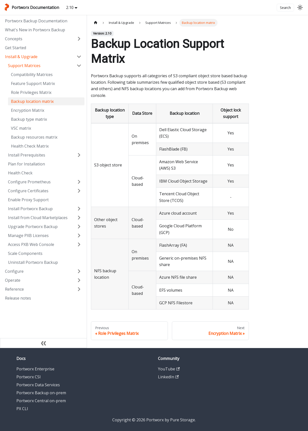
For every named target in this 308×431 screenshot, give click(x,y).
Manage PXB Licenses (28, 235)
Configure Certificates (28, 191)
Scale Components (25, 253)
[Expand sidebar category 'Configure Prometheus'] (79, 182)
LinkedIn (168, 377)
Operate (12, 280)
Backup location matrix (32, 101)
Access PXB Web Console (31, 244)
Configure (14, 271)
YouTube (169, 369)
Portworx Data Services (38, 385)
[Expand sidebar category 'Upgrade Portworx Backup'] (79, 227)
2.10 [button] (70, 7)
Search (285, 7)
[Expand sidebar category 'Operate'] (79, 280)
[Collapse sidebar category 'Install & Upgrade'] (79, 57)
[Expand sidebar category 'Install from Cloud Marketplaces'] (79, 218)
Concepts (13, 38)
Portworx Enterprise (35, 369)
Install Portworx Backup (30, 208)
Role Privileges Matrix (31, 92)
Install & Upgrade (21, 56)
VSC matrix (21, 128)
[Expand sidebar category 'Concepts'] (79, 39)
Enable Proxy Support (28, 199)
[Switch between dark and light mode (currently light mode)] (300, 7)
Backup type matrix (29, 119)
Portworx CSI (28, 377)
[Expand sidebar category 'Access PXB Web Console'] (79, 244)
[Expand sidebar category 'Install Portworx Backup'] (79, 209)
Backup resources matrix (34, 137)
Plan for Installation (26, 164)
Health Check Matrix (30, 146)
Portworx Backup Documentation (36, 21)
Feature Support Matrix (33, 83)
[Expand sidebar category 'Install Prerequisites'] (79, 155)
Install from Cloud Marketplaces (38, 217)
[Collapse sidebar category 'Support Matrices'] (79, 66)
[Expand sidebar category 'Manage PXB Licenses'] (79, 235)
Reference (14, 289)
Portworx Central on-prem (41, 400)
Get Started (15, 47)
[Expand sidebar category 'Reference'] (79, 289)
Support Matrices (24, 65)
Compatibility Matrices (32, 74)
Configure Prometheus (29, 182)
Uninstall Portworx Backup (33, 262)
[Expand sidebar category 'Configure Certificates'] (79, 191)
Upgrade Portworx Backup (33, 226)
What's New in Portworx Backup (35, 30)
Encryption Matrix (27, 110)
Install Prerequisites (26, 155)
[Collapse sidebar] (43, 343)
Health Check (20, 173)
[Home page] (95, 23)
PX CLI (22, 408)
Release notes (18, 298)
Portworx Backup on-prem (41, 392)
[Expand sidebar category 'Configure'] (79, 271)
